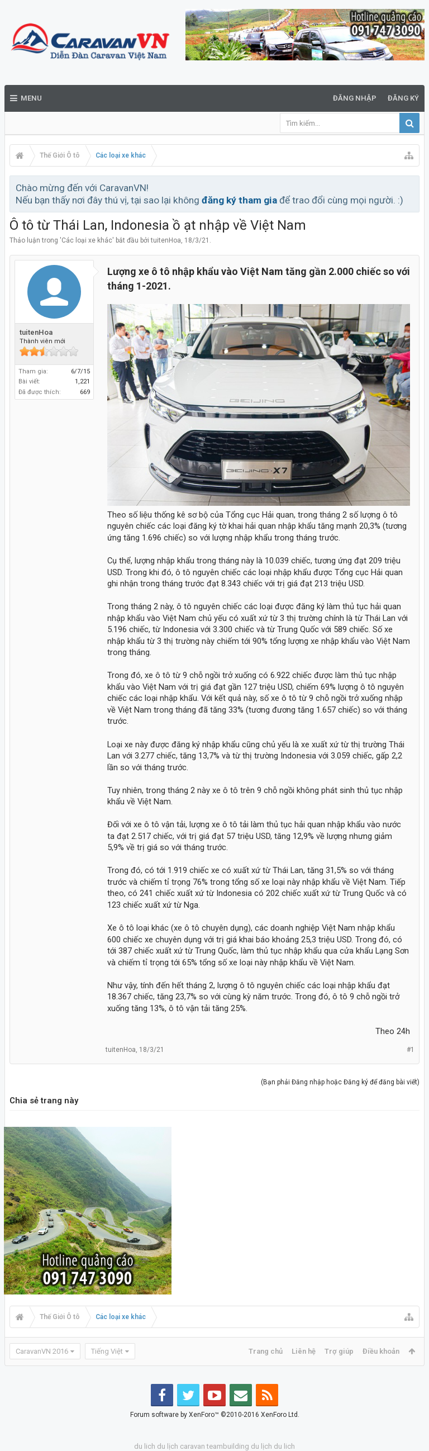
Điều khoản (381, 1351)
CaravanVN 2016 (42, 1351)
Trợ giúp (339, 1351)
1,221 (82, 381)
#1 (410, 1050)
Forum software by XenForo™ (214, 1415)
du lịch (167, 1446)
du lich (144, 1446)
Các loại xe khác (86, 240)
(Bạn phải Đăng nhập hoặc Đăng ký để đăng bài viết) (340, 1082)
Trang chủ (266, 1351)
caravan (192, 1446)
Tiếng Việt (107, 1351)
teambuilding (228, 1446)
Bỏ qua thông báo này (411, 187)
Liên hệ (304, 1351)
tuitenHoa (166, 240)
